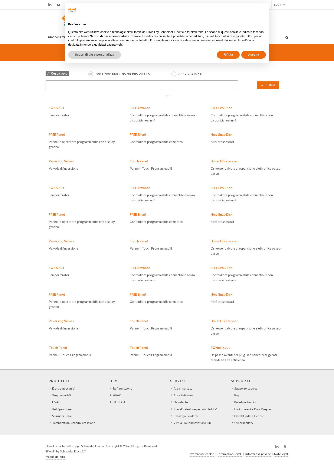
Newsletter (181, 402)
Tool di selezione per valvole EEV (195, 409)
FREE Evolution (221, 108)
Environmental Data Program (253, 409)
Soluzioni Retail (62, 416)
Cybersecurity (243, 423)
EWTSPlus (56, 108)
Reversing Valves (61, 161)
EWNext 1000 (220, 348)
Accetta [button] (253, 54)
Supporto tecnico (246, 388)
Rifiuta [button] (228, 54)
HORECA (119, 402)
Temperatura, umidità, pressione (73, 423)
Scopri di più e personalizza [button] (94, 54)
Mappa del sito (55, 456)
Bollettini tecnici (245, 402)
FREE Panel (57, 134)
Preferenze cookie (202, 454)
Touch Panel (139, 161)
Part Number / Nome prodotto (123, 73)
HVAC (56, 402)
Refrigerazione (62, 409)
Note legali (281, 454)
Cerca (268, 85)
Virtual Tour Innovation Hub (192, 423)
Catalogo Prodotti (186, 416)
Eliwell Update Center (248, 416)
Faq (236, 395)
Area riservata (183, 388)
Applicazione (190, 73)
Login (279, 4)
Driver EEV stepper (224, 161)
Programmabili (61, 395)
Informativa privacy (258, 454)
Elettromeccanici (63, 388)
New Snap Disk (221, 134)
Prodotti (56, 37)
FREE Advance (140, 108)
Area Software (183, 395)
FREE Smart (138, 134)
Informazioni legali (230, 454)
